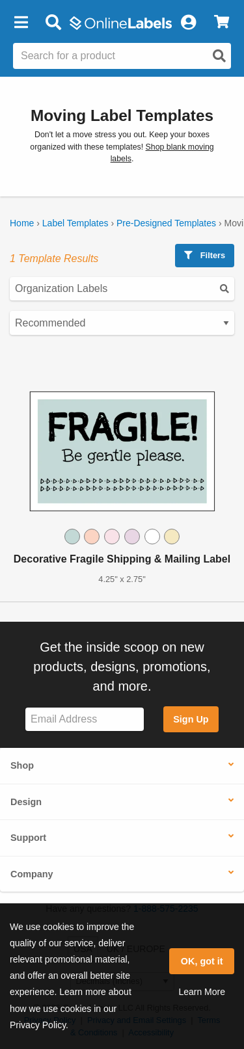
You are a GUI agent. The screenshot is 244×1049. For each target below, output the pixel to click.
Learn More (201, 992)
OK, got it (202, 961)
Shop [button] (22, 765)
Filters (204, 255)
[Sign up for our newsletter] (84, 720)
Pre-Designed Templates (166, 223)
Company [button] (31, 874)
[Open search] (219, 56)
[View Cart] (221, 22)
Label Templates (75, 223)
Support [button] (28, 837)
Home (22, 223)
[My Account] (188, 23)
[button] (20, 23)
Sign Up (190, 719)
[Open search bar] (53, 23)
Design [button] (26, 802)
